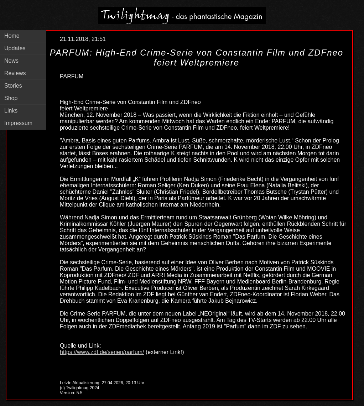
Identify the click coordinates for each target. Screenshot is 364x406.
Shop (10, 98)
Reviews (15, 73)
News (11, 61)
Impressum (18, 123)
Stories (13, 86)
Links (10, 111)
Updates (15, 48)
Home (12, 36)
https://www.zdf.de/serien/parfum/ (102, 352)
